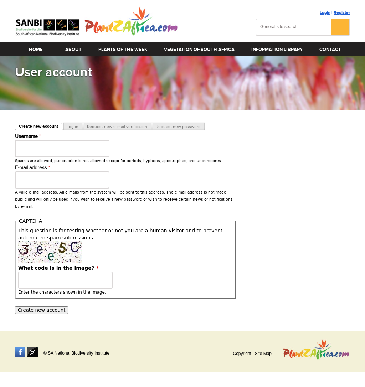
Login (325, 12)
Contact (330, 49)
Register (342, 12)
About (73, 49)
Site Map (263, 353)
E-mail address (32, 168)
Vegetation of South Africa (199, 49)
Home (36, 49)
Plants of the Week (122, 49)
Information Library (277, 49)
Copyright (242, 353)
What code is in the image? (58, 268)
